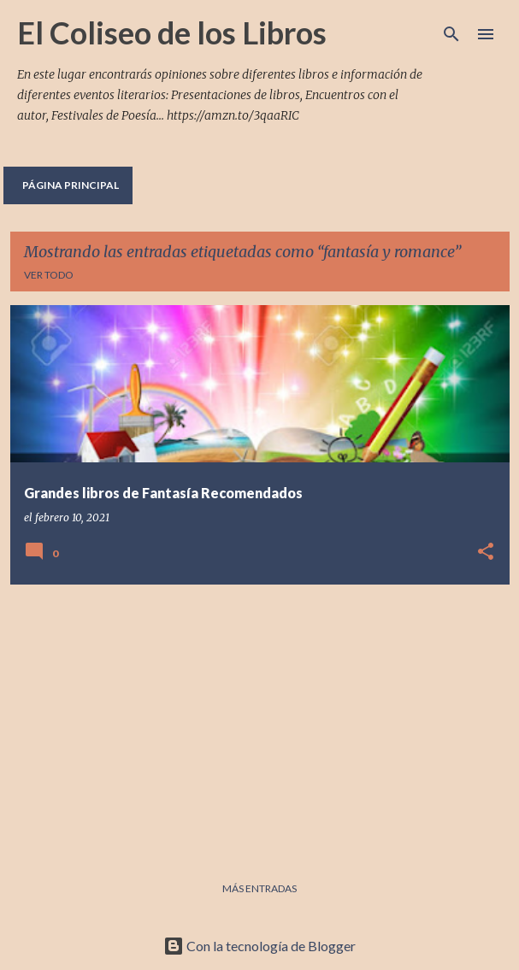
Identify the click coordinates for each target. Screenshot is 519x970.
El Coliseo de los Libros (172, 32)
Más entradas (259, 888)
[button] (485, 552)
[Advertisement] (260, 718)
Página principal (70, 185)
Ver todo (49, 274)
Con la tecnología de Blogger (259, 946)
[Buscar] (451, 34)
